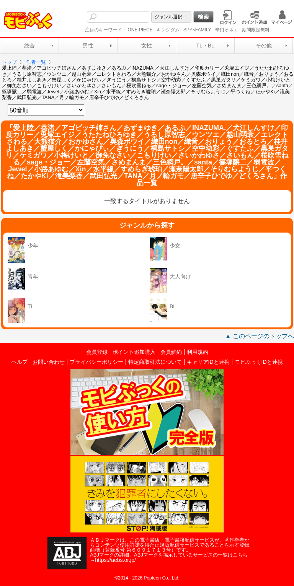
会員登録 (97, 352)
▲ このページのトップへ (259, 336)
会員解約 (171, 352)
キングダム (168, 30)
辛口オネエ (226, 30)
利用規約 (197, 352)
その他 (264, 45)
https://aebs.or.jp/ (115, 560)
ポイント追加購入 (134, 352)
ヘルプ (19, 362)
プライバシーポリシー (96, 362)
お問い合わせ (49, 362)
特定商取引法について (155, 362)
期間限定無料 (256, 30)
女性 (146, 45)
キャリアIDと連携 (208, 362)
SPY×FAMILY (197, 30)
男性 (88, 45)
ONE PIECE (139, 30)
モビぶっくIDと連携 (259, 362)
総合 (29, 45)
